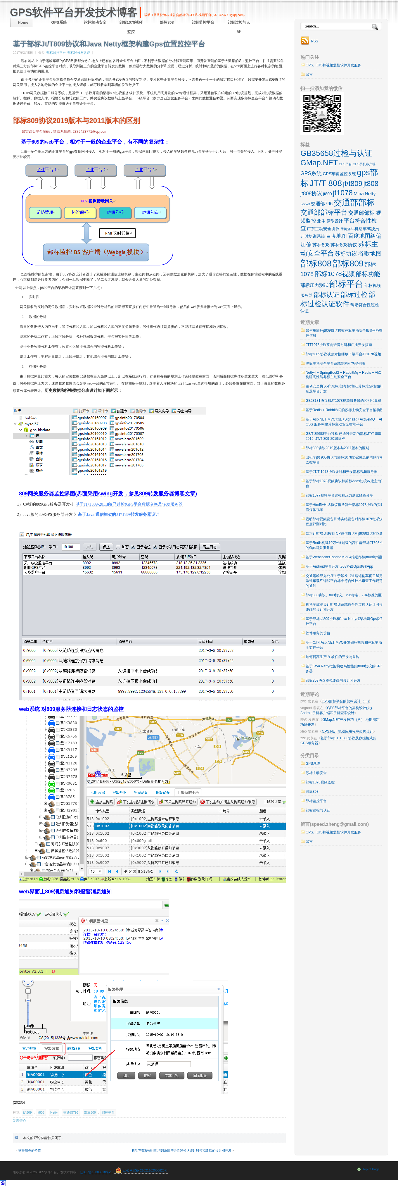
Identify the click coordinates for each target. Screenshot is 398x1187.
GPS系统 (59, 22)
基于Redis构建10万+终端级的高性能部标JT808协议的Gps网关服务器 (346, 545)
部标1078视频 (335, 274)
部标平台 (108, 1112)
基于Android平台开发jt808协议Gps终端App (339, 566)
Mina (359, 193)
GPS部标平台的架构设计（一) (345, 701)
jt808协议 (311, 194)
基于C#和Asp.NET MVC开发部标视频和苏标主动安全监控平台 (345, 645)
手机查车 (347, 229)
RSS (314, 41)
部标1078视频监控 (131, 27)
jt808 (40, 1112)
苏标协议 (346, 254)
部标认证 (326, 294)
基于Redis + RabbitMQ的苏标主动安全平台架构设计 (346, 410)
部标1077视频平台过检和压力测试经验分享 (339, 495)
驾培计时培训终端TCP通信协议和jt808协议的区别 (344, 533)
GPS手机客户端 (364, 164)
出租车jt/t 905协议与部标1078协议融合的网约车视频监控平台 (346, 459)
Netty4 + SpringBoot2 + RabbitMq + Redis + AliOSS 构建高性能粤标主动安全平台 (346, 375)
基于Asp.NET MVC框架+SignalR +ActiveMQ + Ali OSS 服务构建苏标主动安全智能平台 (344, 421)
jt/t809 (27, 1112)
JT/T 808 (325, 183)
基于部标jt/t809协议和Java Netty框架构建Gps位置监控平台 (346, 621)
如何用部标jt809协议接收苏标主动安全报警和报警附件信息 (346, 332)
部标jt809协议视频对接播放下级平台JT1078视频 (343, 354)
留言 (309, 75)
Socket (305, 204)
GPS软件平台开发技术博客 (73, 12)
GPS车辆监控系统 (339, 173)
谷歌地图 (370, 253)
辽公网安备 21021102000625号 (145, 1170)
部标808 (167, 22)
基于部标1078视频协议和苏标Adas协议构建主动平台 (345, 483)
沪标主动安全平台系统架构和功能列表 (335, 363)
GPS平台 (345, 164)
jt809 (327, 194)
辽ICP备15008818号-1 (96, 1172)
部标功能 (368, 274)
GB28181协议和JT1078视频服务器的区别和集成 (343, 401)
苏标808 (321, 244)
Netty (54, 1112)
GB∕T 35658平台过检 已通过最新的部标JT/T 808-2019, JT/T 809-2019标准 (344, 436)
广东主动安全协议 (323, 228)
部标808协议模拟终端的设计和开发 (333, 680)
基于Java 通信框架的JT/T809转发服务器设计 (118, 514)
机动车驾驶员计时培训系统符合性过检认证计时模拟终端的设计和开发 (181, 1150)
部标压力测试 (314, 285)
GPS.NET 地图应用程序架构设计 (347, 731)
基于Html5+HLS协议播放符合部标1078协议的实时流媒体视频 (345, 507)
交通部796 (70, 1112)
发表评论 (19, 1120)
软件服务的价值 (29, 1150)
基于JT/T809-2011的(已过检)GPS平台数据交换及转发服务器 (129, 504)
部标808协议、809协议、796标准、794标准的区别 (345, 595)
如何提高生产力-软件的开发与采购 (332, 657)
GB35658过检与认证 (336, 153)
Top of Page (371, 1169)
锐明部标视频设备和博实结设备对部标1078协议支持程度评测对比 (346, 521)
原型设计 (334, 221)
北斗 (321, 221)
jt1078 (343, 193)
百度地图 (336, 236)
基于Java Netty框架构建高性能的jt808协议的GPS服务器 (346, 668)
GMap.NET (319, 163)
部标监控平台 (202, 22)
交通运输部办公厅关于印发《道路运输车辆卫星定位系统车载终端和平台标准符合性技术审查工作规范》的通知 (346, 581)
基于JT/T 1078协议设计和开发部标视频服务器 (342, 472)
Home (23, 22)
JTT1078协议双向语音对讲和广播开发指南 (339, 345)
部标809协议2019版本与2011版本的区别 (76, 121)
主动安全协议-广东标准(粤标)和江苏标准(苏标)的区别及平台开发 (345, 388)
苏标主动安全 (95, 22)
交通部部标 (354, 202)
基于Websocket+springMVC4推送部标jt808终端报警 (346, 557)
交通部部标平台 (323, 212)
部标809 (90, 1112)
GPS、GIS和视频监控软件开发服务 (333, 65)
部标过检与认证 (238, 27)
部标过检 (353, 294)
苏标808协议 (343, 244)
